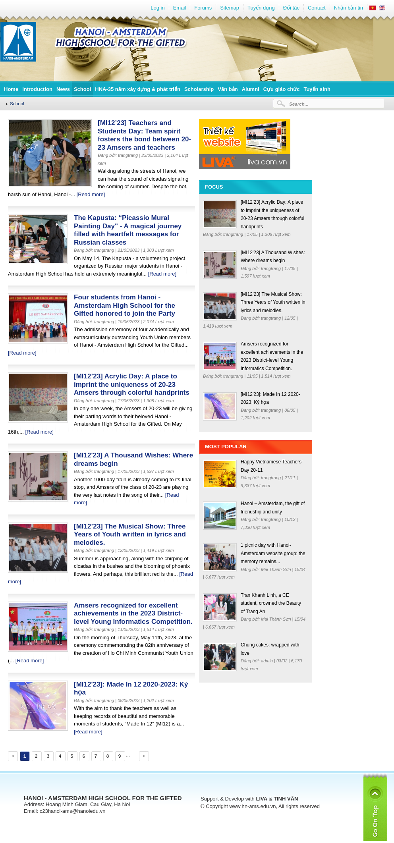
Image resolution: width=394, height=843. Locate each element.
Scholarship (199, 89)
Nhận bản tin (348, 8)
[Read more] (91, 194)
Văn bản (228, 89)
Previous (12, 757)
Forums (203, 8)
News (63, 89)
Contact (317, 8)
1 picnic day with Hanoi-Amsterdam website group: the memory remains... (273, 553)
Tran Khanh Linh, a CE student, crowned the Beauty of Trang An (271, 603)
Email (179, 8)
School (82, 89)
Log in (157, 8)
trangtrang (233, 234)
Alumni (250, 89)
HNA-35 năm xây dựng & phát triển (137, 89)
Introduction (37, 89)
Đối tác (291, 8)
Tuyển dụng (261, 8)
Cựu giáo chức (281, 89)
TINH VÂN (286, 799)
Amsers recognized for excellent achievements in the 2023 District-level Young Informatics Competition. (133, 613)
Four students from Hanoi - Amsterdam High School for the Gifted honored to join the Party (124, 305)
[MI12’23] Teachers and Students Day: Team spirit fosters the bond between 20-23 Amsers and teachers (144, 135)
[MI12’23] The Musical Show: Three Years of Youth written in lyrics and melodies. (130, 534)
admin (267, 660)
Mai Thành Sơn (276, 569)
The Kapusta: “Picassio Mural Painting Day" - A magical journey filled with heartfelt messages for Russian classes (128, 230)
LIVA (261, 799)
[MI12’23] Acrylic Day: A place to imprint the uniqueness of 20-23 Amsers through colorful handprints (131, 384)
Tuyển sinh (316, 89)
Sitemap (229, 8)
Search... (299, 103)
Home (11, 89)
